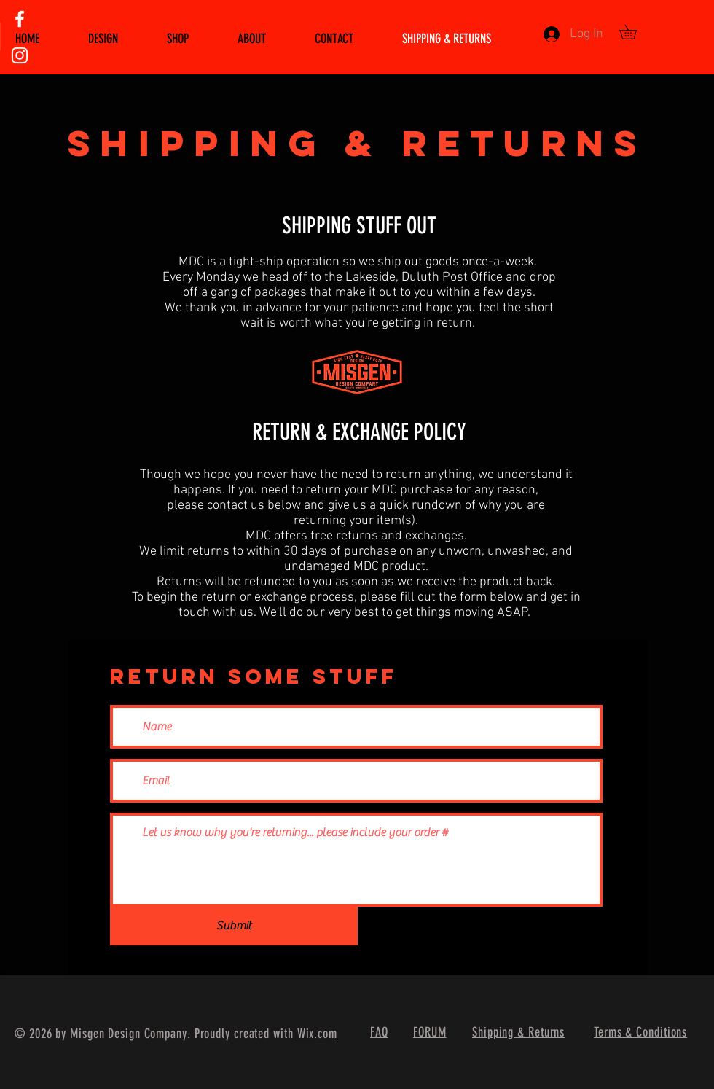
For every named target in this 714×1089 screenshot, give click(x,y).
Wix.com (317, 1034)
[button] (635, 32)
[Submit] (234, 926)
